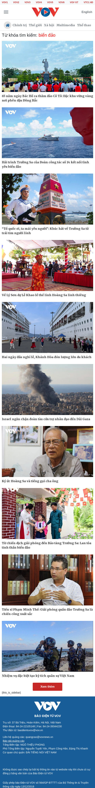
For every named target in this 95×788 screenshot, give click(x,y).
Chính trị (20, 25)
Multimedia (65, 25)
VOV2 (16, 2)
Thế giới (35, 25)
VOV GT (74, 2)
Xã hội (49, 25)
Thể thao (84, 25)
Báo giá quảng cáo (13, 740)
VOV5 (50, 2)
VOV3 (27, 2)
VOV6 (62, 2)
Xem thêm (47, 686)
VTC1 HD (88, 2)
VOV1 (5, 2)
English (87, 12)
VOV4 (39, 2)
